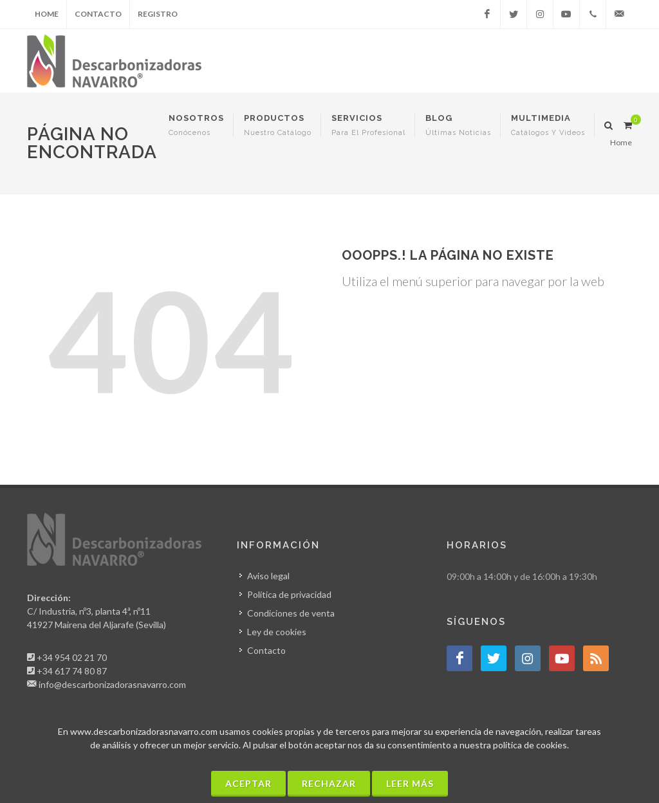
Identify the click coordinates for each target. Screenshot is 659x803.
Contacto (98, 14)
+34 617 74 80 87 (72, 670)
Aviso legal (268, 575)
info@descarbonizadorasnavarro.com (112, 684)
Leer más (410, 783)
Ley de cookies (276, 631)
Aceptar (248, 783)
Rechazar (329, 783)
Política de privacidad (289, 594)
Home (47, 14)
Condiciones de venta (291, 613)
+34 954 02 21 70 (72, 657)
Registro (158, 14)
